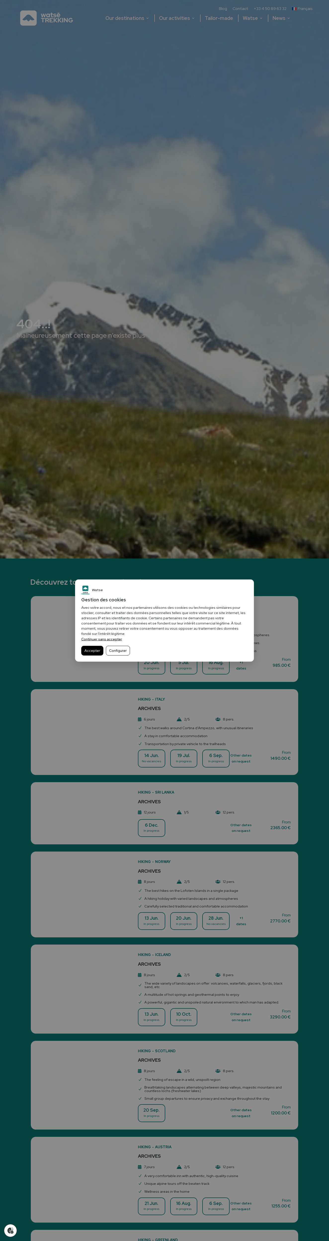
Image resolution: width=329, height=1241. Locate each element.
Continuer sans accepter (101, 639)
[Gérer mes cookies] (10, 1230)
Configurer (118, 650)
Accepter (92, 650)
